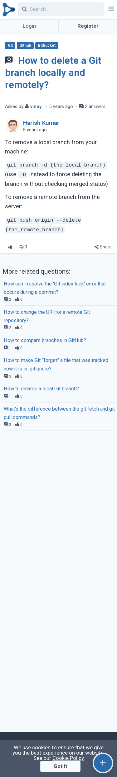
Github (25, 45)
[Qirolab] (7, 9)
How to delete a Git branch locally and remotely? (53, 73)
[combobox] (61, 9)
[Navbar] (110, 9)
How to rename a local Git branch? (41, 389)
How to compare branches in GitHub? (45, 340)
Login (29, 26)
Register (88, 26)
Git (10, 45)
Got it (60, 766)
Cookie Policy (68, 758)
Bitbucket (47, 45)
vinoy (35, 106)
